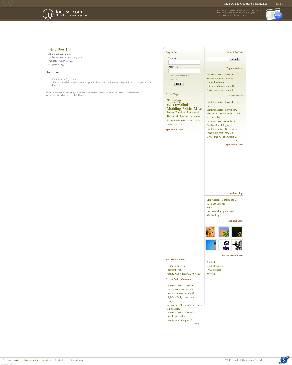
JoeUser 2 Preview (176, 266)
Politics (187, 108)
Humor (169, 124)
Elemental (193, 112)
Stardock (211, 262)
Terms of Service (11, 360)
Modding (174, 108)
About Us (46, 360)
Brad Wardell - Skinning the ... (221, 199)
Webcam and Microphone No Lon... (184, 305)
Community (177, 124)
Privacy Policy (31, 360)
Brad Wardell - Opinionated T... (222, 211)
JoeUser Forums (174, 269)
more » (197, 323)
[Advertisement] (146, 32)
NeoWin (211, 273)
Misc (198, 108)
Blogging (174, 101)
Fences (171, 112)
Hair (169, 301)
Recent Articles (235, 95)
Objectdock (184, 116)
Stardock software (192, 120)
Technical (172, 116)
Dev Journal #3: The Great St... (222, 136)
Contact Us (60, 360)
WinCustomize (214, 269)
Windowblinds (178, 104)
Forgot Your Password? (179, 75)
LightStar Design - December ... (182, 285)
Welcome (180, 120)
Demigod (180, 112)
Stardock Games (215, 266)
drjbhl (210, 207)
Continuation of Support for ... (181, 320)
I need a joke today (176, 316)
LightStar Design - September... (222, 129)
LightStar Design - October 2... (182, 312)
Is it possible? (173, 308)
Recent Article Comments (179, 279)
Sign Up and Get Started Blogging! (245, 3)
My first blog (213, 215)
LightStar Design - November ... (182, 297)
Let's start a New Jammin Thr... (182, 293)
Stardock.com (76, 360)
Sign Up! (173, 79)
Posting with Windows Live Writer (184, 273)
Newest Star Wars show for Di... (222, 78)
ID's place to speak (216, 203)
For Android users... (216, 82)
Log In (280, 3)
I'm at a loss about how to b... (181, 289)
